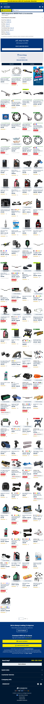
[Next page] (27, 619)
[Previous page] (16, 619)
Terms (27, 653)
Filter (11, 64)
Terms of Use (22, 698)
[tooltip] (38, 470)
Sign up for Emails (23, 641)
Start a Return (22, 664)
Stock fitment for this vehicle (8, 17)
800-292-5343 (36, 660)
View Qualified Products (28, 648)
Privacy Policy (22, 697)
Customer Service (8, 675)
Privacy (30, 653)
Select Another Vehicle (22, 46)
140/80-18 (8, 22)
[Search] (27, 10)
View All (8, 24)
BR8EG (8, 34)
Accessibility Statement (22, 700)
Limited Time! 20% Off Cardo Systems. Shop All (22, 1)
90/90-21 (9, 20)
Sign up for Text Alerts (23, 645)
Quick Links (5, 670)
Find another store (22, 60)
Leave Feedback (22, 630)
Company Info (6, 680)
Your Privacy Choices (23, 695)
